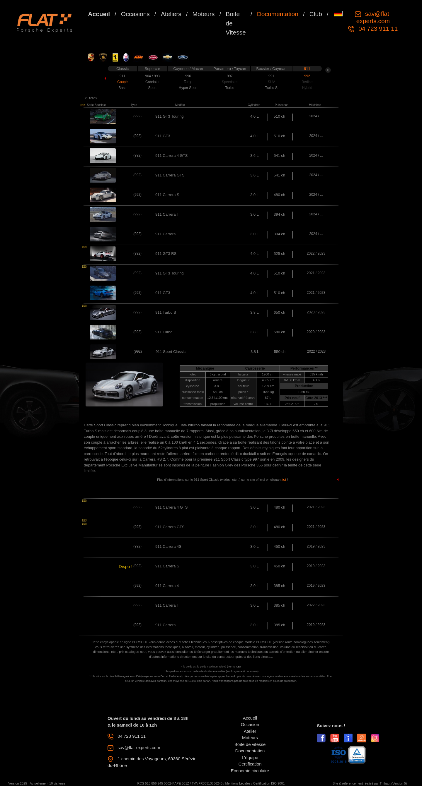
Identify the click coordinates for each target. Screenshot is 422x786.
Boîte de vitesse (250, 744)
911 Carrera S (167, 195)
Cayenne (181, 68)
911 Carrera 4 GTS (171, 155)
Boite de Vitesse (236, 23)
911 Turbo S (165, 312)
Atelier (250, 731)
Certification (249, 763)
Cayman (279, 68)
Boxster (263, 68)
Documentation (277, 14)
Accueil (99, 14)
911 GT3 (162, 136)
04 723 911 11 (377, 28)
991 (271, 76)
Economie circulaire (250, 770)
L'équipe (250, 757)
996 (188, 76)
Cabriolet (152, 82)
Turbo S (271, 88)
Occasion (250, 724)
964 (148, 76)
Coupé (122, 82)
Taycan (240, 68)
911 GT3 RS (165, 253)
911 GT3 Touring (169, 116)
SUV (271, 82)
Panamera (222, 68)
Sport (152, 88)
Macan (197, 68)
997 (230, 76)
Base (122, 88)
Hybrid (307, 88)
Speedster (230, 82)
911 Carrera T (167, 214)
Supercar (152, 68)
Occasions (135, 14)
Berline (307, 82)
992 (307, 76)
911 (307, 68)
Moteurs (204, 14)
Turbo (229, 88)
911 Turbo (164, 332)
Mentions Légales (237, 783)
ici (284, 479)
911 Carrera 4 (167, 586)
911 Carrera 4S (168, 546)
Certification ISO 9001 (269, 783)
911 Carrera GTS (170, 175)
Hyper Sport (188, 88)
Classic (122, 68)
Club (315, 14)
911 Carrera (165, 234)
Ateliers (171, 14)
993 (157, 76)
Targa (188, 82)
